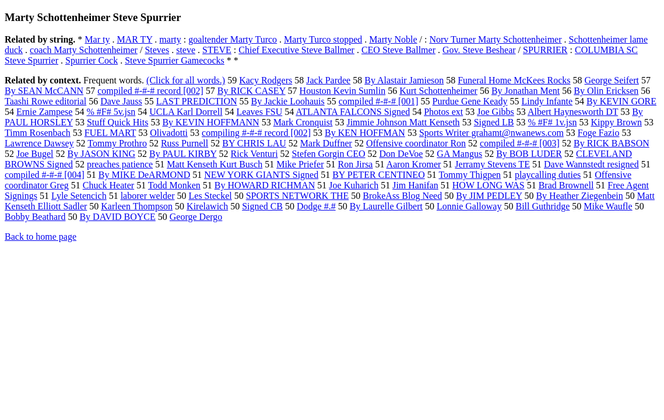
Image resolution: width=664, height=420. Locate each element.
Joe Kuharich (353, 185)
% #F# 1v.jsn (552, 122)
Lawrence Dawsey (39, 143)
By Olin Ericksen (606, 91)
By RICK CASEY (251, 91)
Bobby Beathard (35, 217)
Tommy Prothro (117, 143)
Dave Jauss (121, 101)
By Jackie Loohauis (288, 101)
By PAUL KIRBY (183, 154)
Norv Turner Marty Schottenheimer (495, 39)
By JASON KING (101, 154)
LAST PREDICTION (196, 101)
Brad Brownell (566, 185)
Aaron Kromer (414, 164)
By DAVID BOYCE (117, 217)
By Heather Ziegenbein (579, 196)
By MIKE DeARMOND (144, 175)
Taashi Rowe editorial (45, 101)
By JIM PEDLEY (489, 196)
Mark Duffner (326, 143)
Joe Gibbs (495, 112)
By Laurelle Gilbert (386, 206)
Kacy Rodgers (265, 80)
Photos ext (443, 112)
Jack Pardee (328, 80)
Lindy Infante (546, 101)
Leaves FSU (260, 112)
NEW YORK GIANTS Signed (261, 175)
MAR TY (134, 39)
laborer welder (148, 196)
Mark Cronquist (303, 122)
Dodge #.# (316, 206)
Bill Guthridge (542, 206)
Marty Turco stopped (323, 39)
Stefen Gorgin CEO (329, 154)
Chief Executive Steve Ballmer (296, 50)
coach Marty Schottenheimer (84, 50)
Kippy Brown (616, 122)
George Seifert (612, 80)
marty (170, 39)
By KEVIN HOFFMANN (210, 122)
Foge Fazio (599, 133)
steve (185, 50)
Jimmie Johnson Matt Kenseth (402, 122)
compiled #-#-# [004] (45, 175)
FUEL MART (110, 133)
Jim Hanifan (415, 185)
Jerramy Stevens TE (492, 164)
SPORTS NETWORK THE (297, 196)
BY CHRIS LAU (254, 143)
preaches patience (120, 164)
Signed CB (262, 206)
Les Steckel (210, 196)
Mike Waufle (608, 206)
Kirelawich (207, 206)
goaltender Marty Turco (232, 39)
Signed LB (494, 122)
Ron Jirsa (355, 164)
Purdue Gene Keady (470, 101)
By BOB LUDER (529, 154)
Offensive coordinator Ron (416, 143)
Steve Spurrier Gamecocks (174, 60)
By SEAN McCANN (44, 91)
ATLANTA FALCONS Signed (353, 112)
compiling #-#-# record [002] (256, 133)
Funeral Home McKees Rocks (514, 80)
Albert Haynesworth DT (573, 112)
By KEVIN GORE (621, 101)
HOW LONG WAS (488, 185)
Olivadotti (169, 133)
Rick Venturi (254, 154)
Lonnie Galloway (469, 206)
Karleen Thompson (137, 206)
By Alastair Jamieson (404, 80)
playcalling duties (548, 175)
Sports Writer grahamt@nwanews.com (491, 133)
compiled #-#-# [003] (520, 143)
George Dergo (196, 217)
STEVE (216, 50)
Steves (157, 50)
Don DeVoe (401, 154)
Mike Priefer (300, 164)
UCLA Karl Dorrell (185, 112)
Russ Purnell (184, 143)
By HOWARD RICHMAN (265, 185)
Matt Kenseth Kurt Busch (214, 164)
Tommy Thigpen (469, 175)
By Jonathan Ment (525, 91)
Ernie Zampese (44, 112)
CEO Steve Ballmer (398, 50)
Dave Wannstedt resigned (591, 164)
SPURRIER (545, 50)
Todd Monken (174, 185)
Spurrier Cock (91, 60)
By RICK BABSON (611, 143)
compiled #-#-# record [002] (150, 91)
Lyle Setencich (79, 196)
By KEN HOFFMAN (365, 133)
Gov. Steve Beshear (479, 50)
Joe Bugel (35, 154)
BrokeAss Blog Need (402, 196)
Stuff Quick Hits (117, 122)
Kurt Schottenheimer (438, 91)
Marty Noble (393, 39)
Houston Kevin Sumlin (343, 91)
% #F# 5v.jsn (110, 112)
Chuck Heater (108, 185)
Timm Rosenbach (38, 133)
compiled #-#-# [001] (379, 101)
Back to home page (40, 237)
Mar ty (97, 39)
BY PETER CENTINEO (378, 175)
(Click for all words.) (185, 80)
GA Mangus (459, 154)
